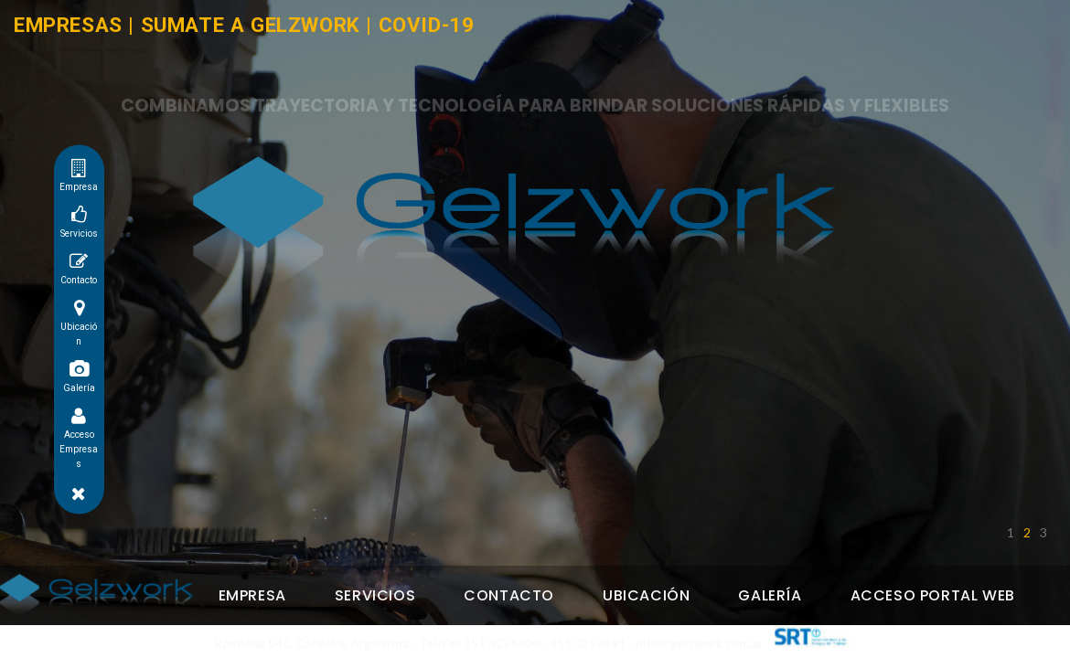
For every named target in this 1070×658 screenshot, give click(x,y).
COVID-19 (427, 25)
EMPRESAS (68, 25)
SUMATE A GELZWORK (250, 25)
